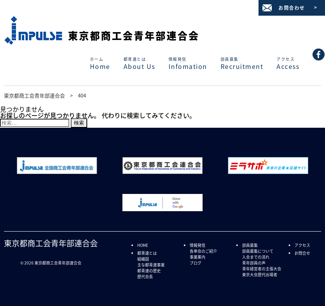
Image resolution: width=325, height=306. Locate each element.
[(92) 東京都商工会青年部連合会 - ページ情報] (318, 51)
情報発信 (197, 245)
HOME (142, 245)
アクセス (302, 245)
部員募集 (250, 245)
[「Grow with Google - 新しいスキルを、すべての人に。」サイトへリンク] (162, 208)
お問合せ (302, 253)
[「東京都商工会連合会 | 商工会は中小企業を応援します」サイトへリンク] (162, 171)
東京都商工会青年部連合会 (133, 35)
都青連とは (147, 253)
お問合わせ (291, 7)
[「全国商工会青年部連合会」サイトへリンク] (57, 171)
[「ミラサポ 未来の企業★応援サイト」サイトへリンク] (268, 171)
